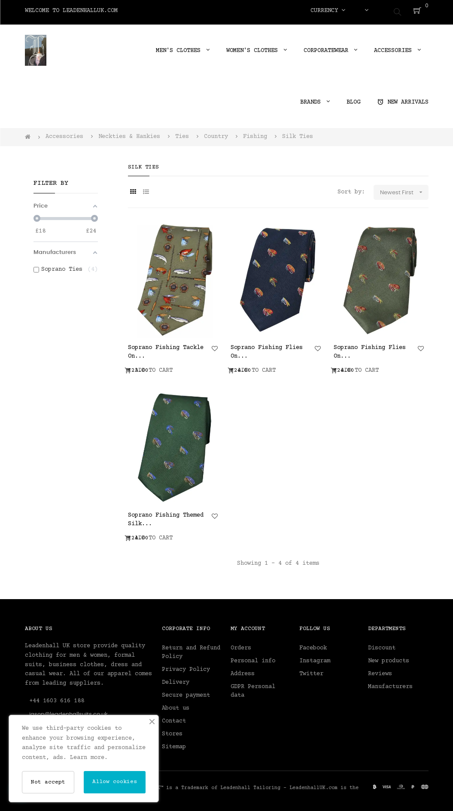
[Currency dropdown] (327, 10)
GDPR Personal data (253, 688)
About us (175, 705)
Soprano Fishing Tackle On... (166, 348)
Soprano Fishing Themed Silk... (166, 516)
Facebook (313, 645)
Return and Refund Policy (191, 649)
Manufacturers (390, 683)
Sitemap (174, 744)
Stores (172, 731)
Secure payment (186, 692)
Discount (381, 645)
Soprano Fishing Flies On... (267, 348)
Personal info (253, 658)
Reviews (380, 670)
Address (243, 670)
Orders (241, 645)
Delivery (175, 679)
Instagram (314, 658)
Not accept (48, 782)
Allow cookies (114, 782)
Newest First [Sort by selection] (404, 189)
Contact (174, 718)
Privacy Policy (186, 666)
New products (388, 658)
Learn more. (89, 757)
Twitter (311, 670)
